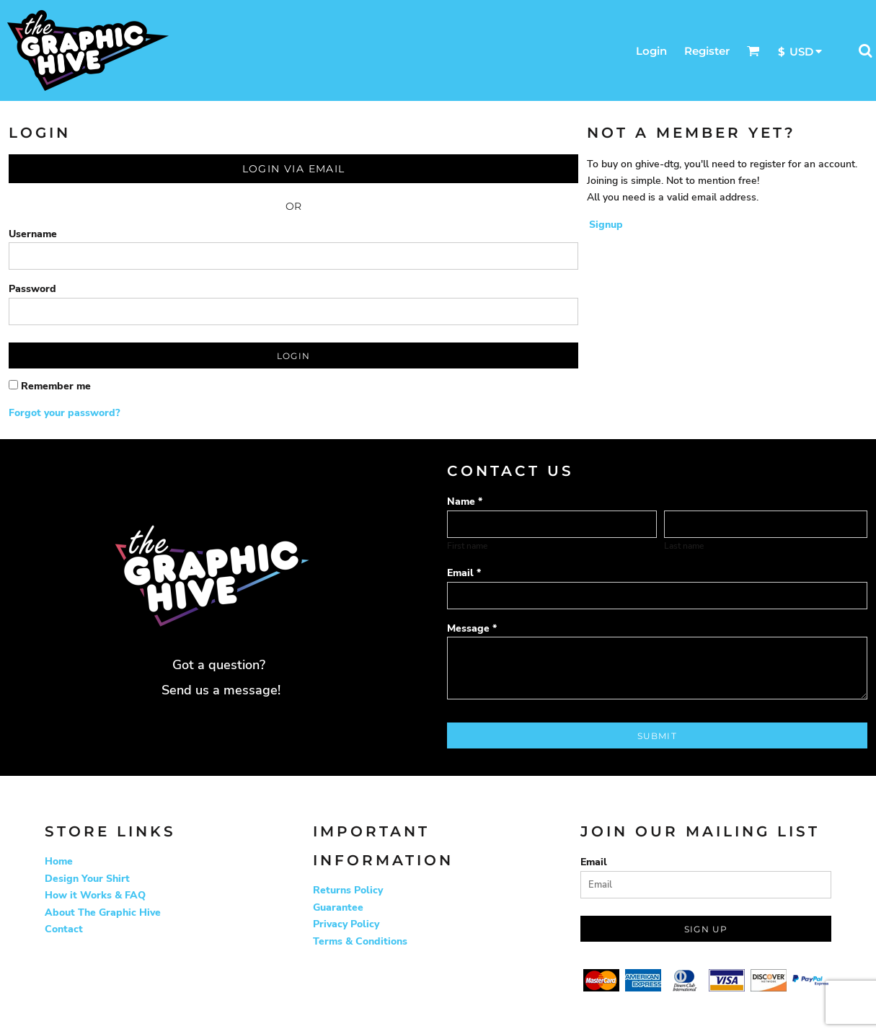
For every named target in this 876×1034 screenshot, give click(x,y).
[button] (753, 50)
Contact (64, 929)
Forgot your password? (64, 413)
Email (593, 862)
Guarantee (338, 907)
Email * (464, 573)
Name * (464, 501)
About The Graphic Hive (103, 912)
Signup (606, 224)
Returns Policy (348, 890)
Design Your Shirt (87, 878)
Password (32, 289)
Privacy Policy (346, 924)
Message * (472, 628)
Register (707, 51)
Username (33, 234)
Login (651, 51)
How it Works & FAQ (95, 895)
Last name (684, 546)
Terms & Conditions (360, 941)
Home (59, 861)
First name (467, 546)
